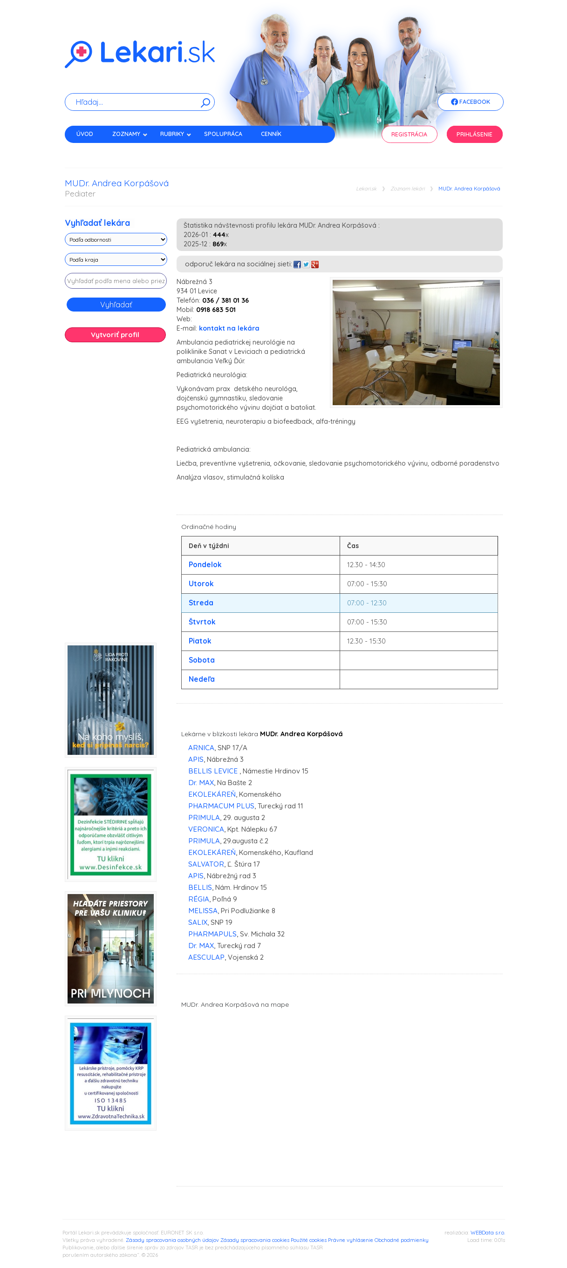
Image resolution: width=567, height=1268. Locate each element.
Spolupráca (223, 133)
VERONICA (206, 829)
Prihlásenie (474, 134)
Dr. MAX (201, 782)
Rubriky (175, 133)
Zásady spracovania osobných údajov (172, 1240)
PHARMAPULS (212, 933)
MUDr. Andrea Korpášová (469, 189)
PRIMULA (204, 817)
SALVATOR (206, 864)
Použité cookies (309, 1240)
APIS (196, 759)
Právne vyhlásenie (350, 1240)
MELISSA (203, 910)
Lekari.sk (366, 189)
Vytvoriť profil (115, 334)
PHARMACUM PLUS (221, 805)
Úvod (84, 133)
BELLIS (200, 887)
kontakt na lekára (229, 328)
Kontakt (89, 150)
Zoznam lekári (407, 189)
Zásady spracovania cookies (254, 1240)
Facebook (470, 102)
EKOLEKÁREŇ (212, 794)
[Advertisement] (116, 496)
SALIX (197, 922)
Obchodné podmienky (402, 1240)
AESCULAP (206, 957)
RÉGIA (198, 899)
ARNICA (201, 747)
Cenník (271, 133)
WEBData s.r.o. (488, 1232)
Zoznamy (130, 133)
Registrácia (409, 134)
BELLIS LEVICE (213, 770)
